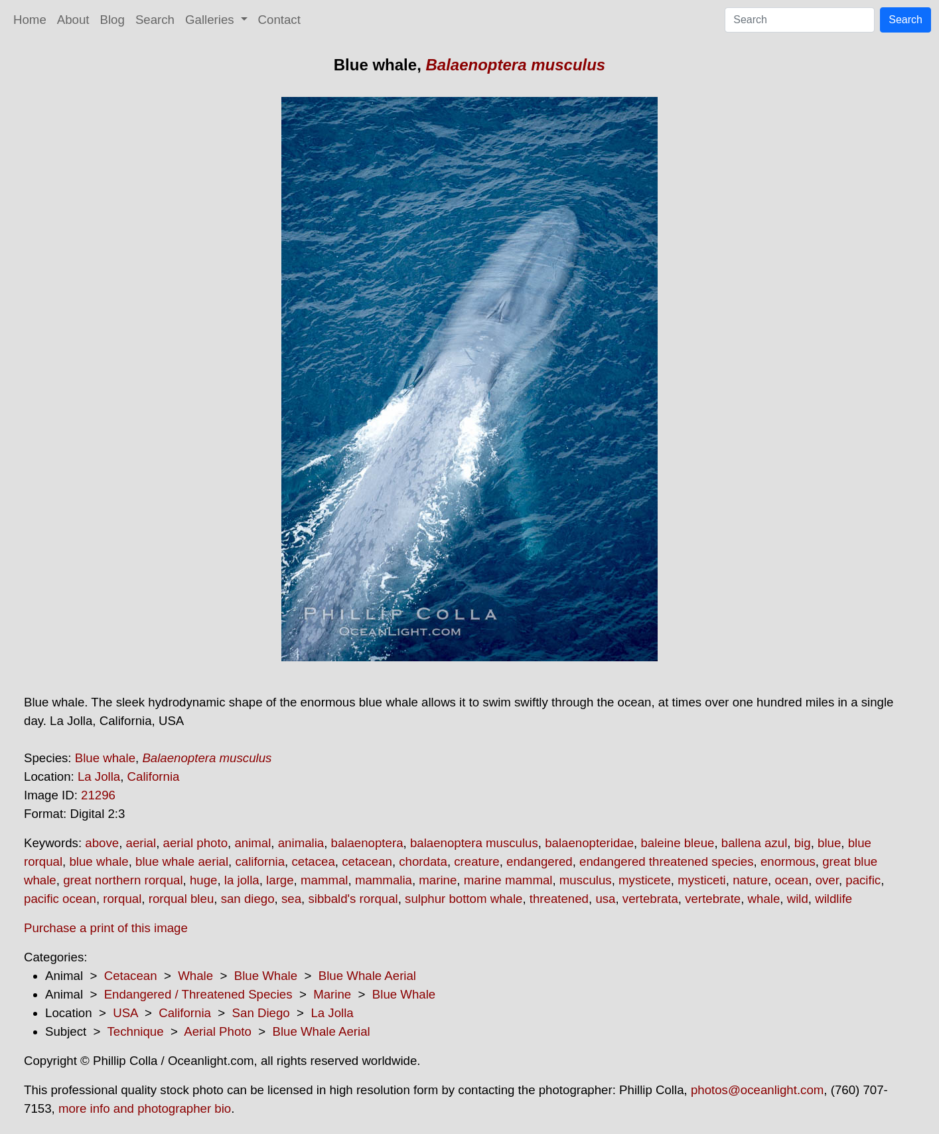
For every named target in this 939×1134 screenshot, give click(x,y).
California (153, 776)
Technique (136, 1031)
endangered (539, 861)
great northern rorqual (122, 880)
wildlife (833, 899)
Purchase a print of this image (106, 928)
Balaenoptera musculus (515, 65)
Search (155, 20)
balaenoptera (367, 843)
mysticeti (702, 880)
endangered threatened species (666, 861)
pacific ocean (60, 899)
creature (476, 861)
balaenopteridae (589, 843)
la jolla (241, 880)
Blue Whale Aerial (367, 976)
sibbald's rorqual (352, 899)
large (280, 880)
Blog (112, 20)
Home (29, 20)
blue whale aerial (181, 861)
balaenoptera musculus (474, 843)
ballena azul (754, 843)
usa (605, 899)
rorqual (122, 899)
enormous (788, 861)
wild (797, 899)
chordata (423, 861)
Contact (279, 20)
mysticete (644, 880)
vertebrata (650, 899)
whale (764, 899)
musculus (585, 880)
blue (829, 843)
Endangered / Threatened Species (198, 994)
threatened (559, 899)
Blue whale (105, 758)
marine (438, 880)
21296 (98, 795)
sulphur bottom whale (463, 899)
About (73, 20)
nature (750, 880)
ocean (791, 880)
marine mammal (508, 880)
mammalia (383, 880)
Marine (332, 994)
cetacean (367, 861)
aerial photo (195, 843)
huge (204, 880)
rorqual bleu (181, 899)
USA (125, 1013)
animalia (301, 843)
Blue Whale (265, 976)
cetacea (312, 861)
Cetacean (130, 976)
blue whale (98, 861)
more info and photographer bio (144, 1108)
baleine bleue (677, 843)
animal (252, 843)
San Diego (261, 1013)
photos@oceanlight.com (757, 1090)
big (802, 843)
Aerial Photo (218, 1031)
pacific (863, 880)
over (827, 880)
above (102, 843)
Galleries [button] (211, 20)
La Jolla (99, 776)
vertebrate (713, 899)
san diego (248, 899)
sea (291, 899)
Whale (195, 976)
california (260, 861)
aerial (141, 843)
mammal (324, 880)
